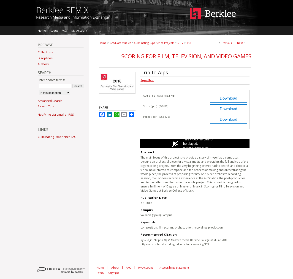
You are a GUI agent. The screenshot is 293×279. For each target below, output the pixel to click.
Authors (43, 64)
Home (102, 43)
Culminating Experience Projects (154, 43)
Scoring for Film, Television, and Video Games (186, 56)
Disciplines (45, 58)
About (115, 268)
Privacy (100, 272)
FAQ (128, 268)
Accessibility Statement (174, 268)
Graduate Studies (120, 43)
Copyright (113, 272)
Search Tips (46, 106)
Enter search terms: (51, 80)
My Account (145, 268)
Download (228, 98)
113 (189, 43)
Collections (45, 52)
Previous (226, 43)
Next (240, 43)
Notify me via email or (56, 114)
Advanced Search (50, 101)
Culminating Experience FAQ (57, 137)
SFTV (180, 43)
